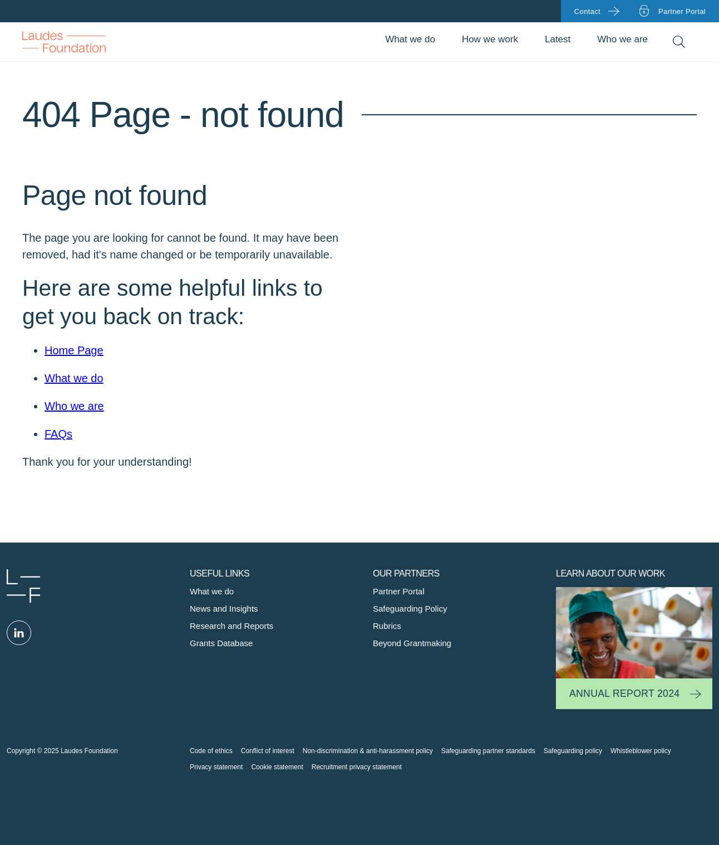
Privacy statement (216, 767)
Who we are (622, 39)
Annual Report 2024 (624, 693)
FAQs (58, 434)
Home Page (74, 350)
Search (679, 42)
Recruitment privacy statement (357, 767)
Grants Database (221, 643)
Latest (557, 39)
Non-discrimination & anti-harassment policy (368, 751)
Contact (587, 11)
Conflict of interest (267, 751)
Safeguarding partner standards (488, 751)
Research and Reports (231, 626)
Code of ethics (211, 751)
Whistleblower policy (640, 751)
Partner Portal (399, 591)
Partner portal (682, 11)
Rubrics (387, 626)
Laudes (23, 586)
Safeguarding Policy (410, 608)
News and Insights (224, 608)
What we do (410, 39)
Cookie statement (277, 767)
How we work (490, 39)
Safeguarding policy (573, 751)
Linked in (19, 633)
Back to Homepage (64, 42)
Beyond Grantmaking (412, 643)
